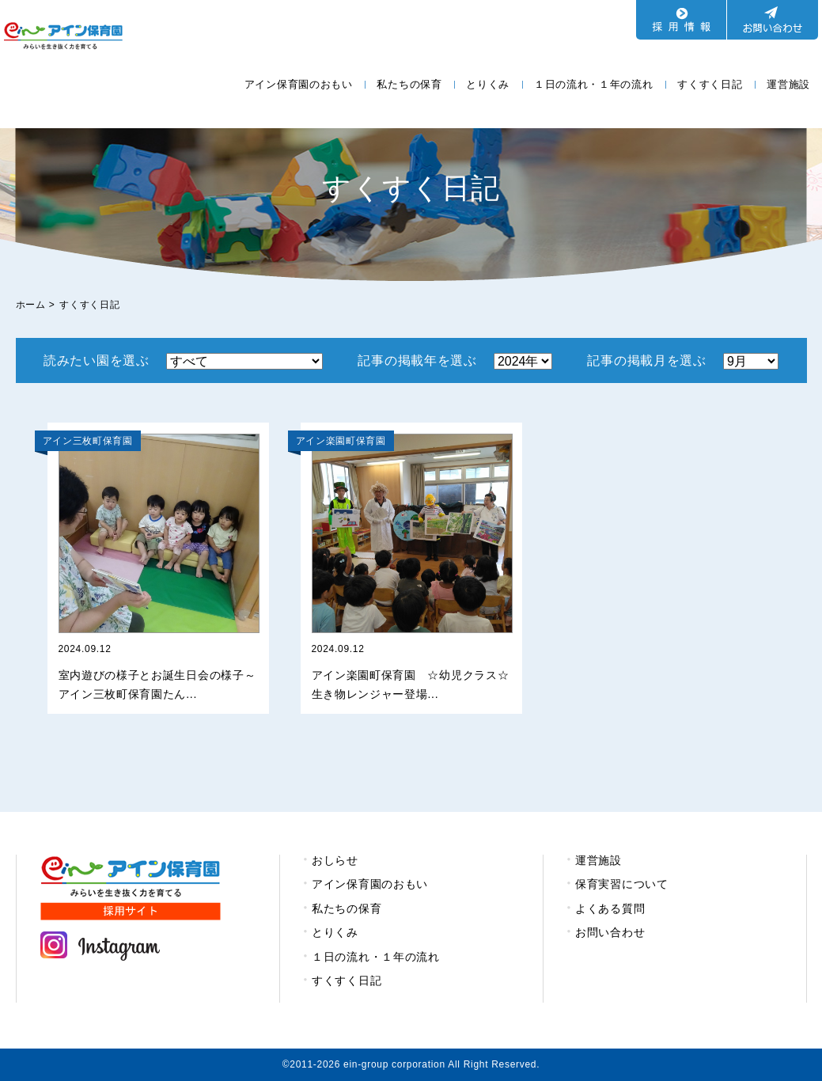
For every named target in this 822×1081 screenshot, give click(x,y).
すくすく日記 (709, 84)
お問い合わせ (610, 932)
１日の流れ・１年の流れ (593, 84)
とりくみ (487, 84)
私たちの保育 (409, 84)
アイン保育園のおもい (298, 84)
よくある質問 (610, 908)
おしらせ (335, 860)
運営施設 (788, 84)
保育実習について (622, 884)
